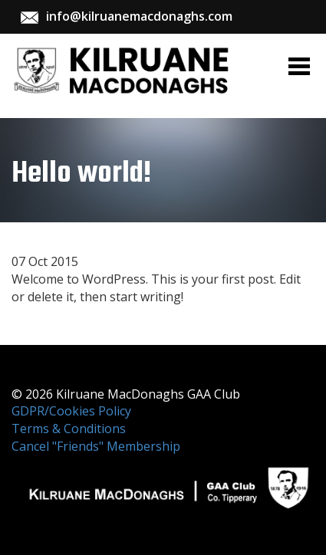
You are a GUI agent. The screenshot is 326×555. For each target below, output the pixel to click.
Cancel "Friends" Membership (96, 446)
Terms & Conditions (69, 428)
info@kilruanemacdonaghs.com (139, 16)
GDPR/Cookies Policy (71, 410)
